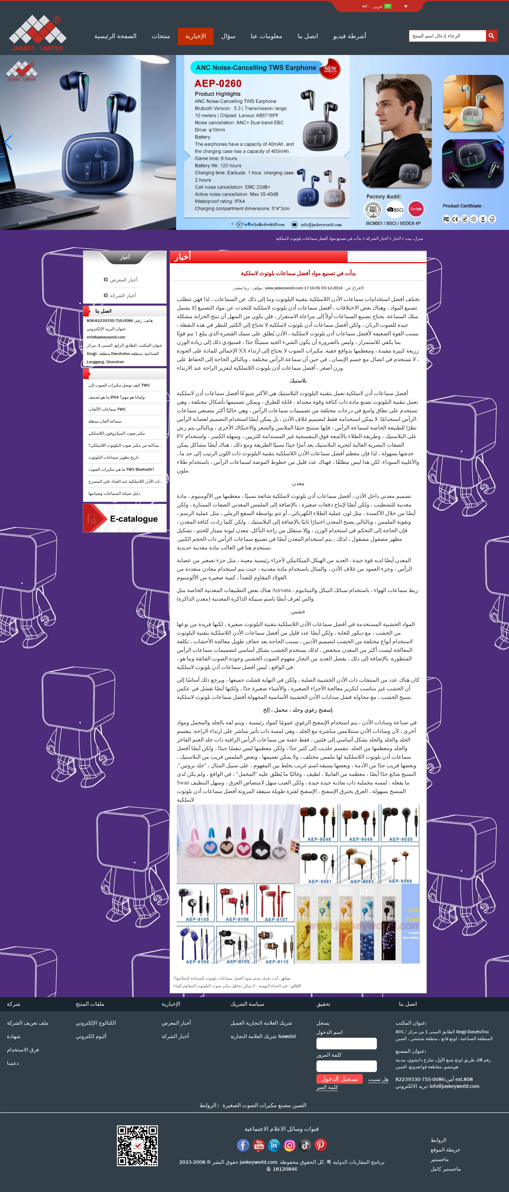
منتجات (161, 36)
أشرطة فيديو (349, 36)
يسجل (322, 1023)
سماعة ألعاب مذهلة (104, 421)
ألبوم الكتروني (91, 1036)
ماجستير (440, 1159)
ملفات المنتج (90, 1003)
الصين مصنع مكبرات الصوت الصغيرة (264, 1105)
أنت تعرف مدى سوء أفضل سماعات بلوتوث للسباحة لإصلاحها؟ (225, 978)
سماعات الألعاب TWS (107, 409)
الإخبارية (195, 36)
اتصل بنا (307, 36)
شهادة (14, 1036)
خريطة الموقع (445, 1149)
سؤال (228, 36)
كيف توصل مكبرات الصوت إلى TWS (119, 385)
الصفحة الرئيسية (115, 36)
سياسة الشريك (247, 1003)
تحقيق (323, 1003)
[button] (232, 223)
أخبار (396, 238)
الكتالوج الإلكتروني (96, 1023)
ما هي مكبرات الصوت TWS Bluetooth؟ (121, 469)
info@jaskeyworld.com (454, 1086)
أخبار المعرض (124, 280)
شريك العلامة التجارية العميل (261, 1023)
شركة (13, 1003)
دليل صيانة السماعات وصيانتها (114, 493)
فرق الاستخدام (23, 1049)
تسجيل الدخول (339, 1079)
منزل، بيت (414, 238)
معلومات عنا (266, 36)
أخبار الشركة (377, 238)
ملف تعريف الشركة (27, 1023)
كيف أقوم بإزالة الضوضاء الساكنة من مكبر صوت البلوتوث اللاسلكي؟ (146, 445)
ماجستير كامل (446, 1169)
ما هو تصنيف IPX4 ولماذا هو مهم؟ (116, 397)
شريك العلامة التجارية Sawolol (263, 1036)
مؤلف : (255, 288)
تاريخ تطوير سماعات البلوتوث (113, 457)
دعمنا (13, 1063)
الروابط (438, 1140)
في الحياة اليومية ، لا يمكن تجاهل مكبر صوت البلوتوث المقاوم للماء (230, 986)
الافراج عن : (353, 288)
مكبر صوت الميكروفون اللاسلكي (116, 433)
